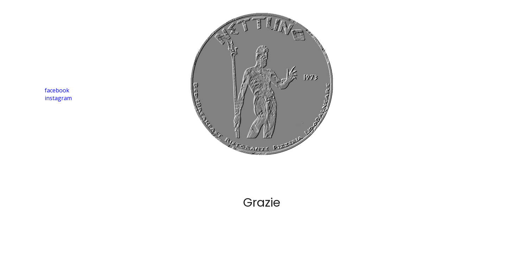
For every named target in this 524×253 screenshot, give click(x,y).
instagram (58, 98)
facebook (57, 90)
